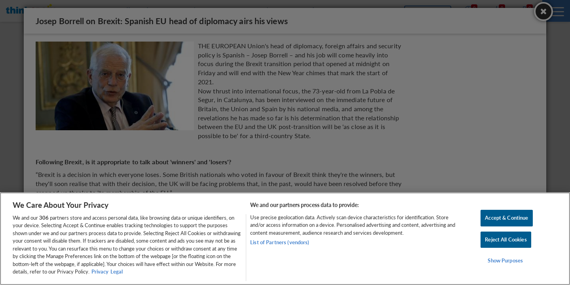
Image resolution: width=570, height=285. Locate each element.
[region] (285, 238)
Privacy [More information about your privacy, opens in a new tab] (99, 271)
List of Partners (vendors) (279, 242)
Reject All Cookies (505, 239)
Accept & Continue (506, 218)
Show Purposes (505, 260)
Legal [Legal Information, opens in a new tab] (116, 271)
